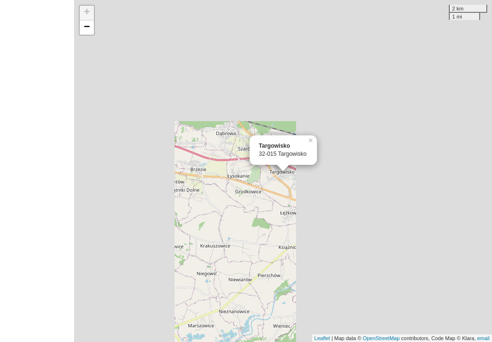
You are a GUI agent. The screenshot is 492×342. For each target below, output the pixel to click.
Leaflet (322, 338)
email (483, 338)
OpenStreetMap (381, 338)
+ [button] (87, 13)
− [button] (87, 27)
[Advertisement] (37, 171)
